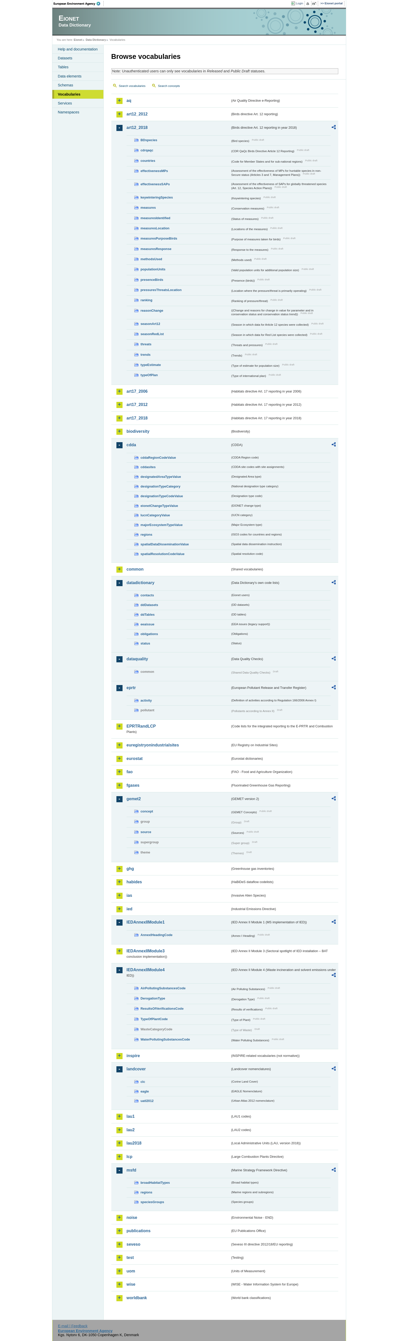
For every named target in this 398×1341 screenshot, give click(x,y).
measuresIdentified (156, 218)
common (135, 569)
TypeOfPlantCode (154, 1019)
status (145, 643)
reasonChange (152, 310)
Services (65, 103)
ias (129, 895)
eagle (145, 1091)
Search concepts (169, 85)
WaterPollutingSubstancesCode (165, 1039)
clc (143, 1082)
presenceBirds (152, 280)
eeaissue (147, 624)
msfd (131, 1170)
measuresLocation (155, 228)
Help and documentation (78, 49)
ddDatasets (149, 605)
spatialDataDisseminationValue (165, 544)
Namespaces (68, 112)
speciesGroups (152, 1202)
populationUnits (153, 269)
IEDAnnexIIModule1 (146, 922)
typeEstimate (151, 365)
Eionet (78, 39)
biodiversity (138, 431)
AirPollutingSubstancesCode (163, 988)
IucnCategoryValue (155, 515)
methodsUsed (151, 259)
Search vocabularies (132, 85)
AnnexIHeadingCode (157, 935)
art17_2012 (137, 404)
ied (129, 909)
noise (132, 1217)
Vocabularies (69, 94)
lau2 (131, 1130)
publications (139, 1231)
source (146, 832)
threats (146, 344)
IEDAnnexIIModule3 (146, 951)
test (130, 1257)
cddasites (148, 467)
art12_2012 (137, 114)
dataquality (137, 659)
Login (299, 3)
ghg (130, 868)
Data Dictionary (96, 39)
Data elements (70, 76)
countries (148, 161)
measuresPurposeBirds (159, 238)
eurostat (135, 758)
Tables (63, 67)
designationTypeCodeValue (162, 496)
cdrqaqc (147, 150)
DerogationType (153, 998)
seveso (133, 1244)
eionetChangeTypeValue (159, 506)
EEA (79, 3)
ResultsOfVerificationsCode (162, 1008)
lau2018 (134, 1143)
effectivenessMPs (154, 171)
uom (131, 1271)
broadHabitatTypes (155, 1183)
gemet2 (134, 799)
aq (129, 100)
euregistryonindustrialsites (153, 745)
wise (131, 1284)
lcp (129, 1156)
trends (146, 355)
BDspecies (149, 140)
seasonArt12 (150, 324)
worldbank (137, 1298)
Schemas (65, 85)
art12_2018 (137, 127)
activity (146, 700)
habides (134, 882)
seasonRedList (152, 334)
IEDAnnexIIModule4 (146, 970)
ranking (146, 300)
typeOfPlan (149, 375)
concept (147, 811)
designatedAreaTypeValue (161, 477)
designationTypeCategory (160, 486)
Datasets (65, 58)
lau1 (131, 1116)
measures (148, 207)
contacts (147, 595)
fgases (133, 785)
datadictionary (140, 583)
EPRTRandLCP (141, 726)
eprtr (131, 688)
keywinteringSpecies (157, 197)
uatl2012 (147, 1101)
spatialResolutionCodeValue (163, 554)
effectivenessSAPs (155, 184)
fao (130, 772)
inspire (133, 1056)
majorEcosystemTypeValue (162, 525)
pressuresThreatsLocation (161, 290)
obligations (149, 634)
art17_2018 (137, 418)
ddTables (148, 614)
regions (146, 534)
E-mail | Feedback (73, 1326)
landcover (136, 1069)
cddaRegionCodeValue (158, 457)
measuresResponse (156, 249)
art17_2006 (137, 391)
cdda (131, 445)
